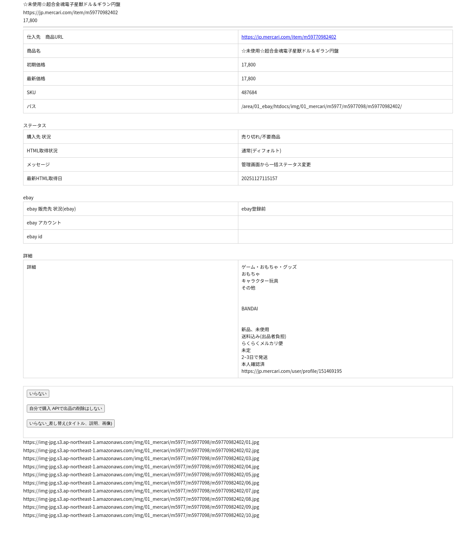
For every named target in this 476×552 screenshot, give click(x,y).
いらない (38, 393)
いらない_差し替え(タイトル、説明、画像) (70, 423)
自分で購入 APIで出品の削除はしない (65, 408)
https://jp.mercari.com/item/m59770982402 (289, 36)
